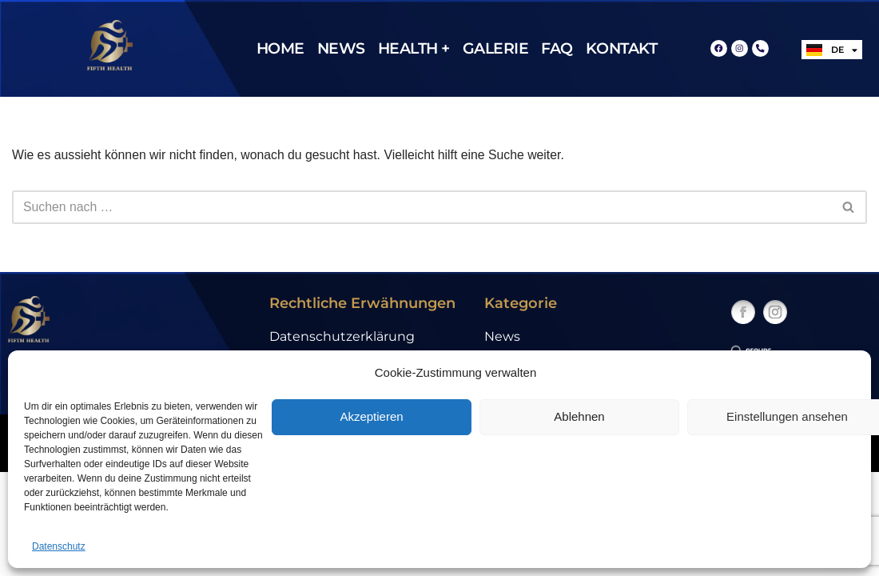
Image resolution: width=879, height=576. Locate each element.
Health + (414, 48)
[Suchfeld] (421, 207)
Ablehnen (579, 416)
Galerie (496, 48)
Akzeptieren (371, 416)
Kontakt (622, 48)
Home (280, 48)
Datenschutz (59, 546)
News (341, 48)
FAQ (557, 48)
